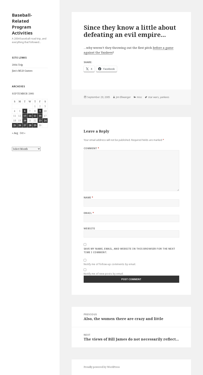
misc (139, 97)
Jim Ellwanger (123, 97)
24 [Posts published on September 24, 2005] (45, 120)
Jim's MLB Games (22, 70)
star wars (153, 97)
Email (89, 213)
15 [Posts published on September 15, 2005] (35, 115)
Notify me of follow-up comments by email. (110, 264)
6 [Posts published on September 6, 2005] (24, 111)
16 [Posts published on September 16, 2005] (40, 115)
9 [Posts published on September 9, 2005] (40, 111)
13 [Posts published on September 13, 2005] (24, 115)
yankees (164, 97)
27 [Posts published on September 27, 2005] (24, 125)
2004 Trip (17, 64)
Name (88, 197)
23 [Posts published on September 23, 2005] (40, 120)
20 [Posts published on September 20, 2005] (24, 120)
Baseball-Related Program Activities (22, 24)
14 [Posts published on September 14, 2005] (30, 115)
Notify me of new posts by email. (104, 273)
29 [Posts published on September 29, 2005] (35, 125)
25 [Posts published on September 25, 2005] (14, 125)
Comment (91, 148)
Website (89, 228)
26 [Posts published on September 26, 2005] (19, 125)
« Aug (15, 133)
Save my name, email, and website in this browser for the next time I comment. (129, 250)
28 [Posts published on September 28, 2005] (30, 125)
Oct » (22, 133)
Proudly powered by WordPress (102, 367)
